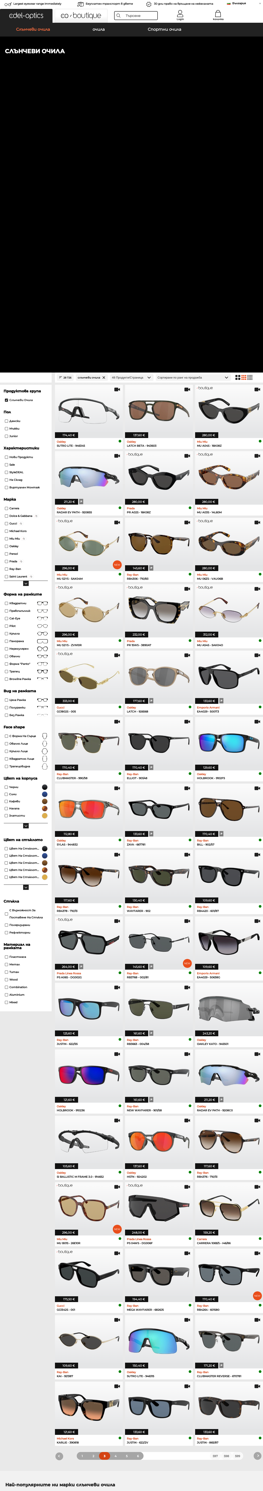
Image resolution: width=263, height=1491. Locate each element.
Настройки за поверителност (28, 1385)
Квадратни (26, 321)
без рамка (26, 433)
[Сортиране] (193, 95)
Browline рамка (26, 397)
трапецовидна (26, 484)
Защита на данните (28, 1469)
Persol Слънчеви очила (22, 1221)
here (118, 1327)
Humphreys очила (19, 1270)
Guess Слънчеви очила (146, 1226)
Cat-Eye (26, 336)
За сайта (54, 1469)
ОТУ (6, 1469)
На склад (13, 198)
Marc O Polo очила (19, 1264)
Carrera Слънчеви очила (23, 1226)
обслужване (99, 1378)
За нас (8, 1378)
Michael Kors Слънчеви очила (27, 1232)
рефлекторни (17, 650)
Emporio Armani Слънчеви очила (154, 1210)
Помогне (181, 1378)
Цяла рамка (26, 418)
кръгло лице (26, 469)
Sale (10, 182)
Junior (11, 154)
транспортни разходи (107, 1390)
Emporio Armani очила (22, 1275)
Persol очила (141, 1259)
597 (215, 1174)
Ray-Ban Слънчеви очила (24, 1210)
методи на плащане (105, 1385)
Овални (26, 374)
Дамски (12, 139)
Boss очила (140, 1264)
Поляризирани (17, 643)
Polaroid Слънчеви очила (147, 1216)
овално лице (26, 461)
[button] (26, 16)
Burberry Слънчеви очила (148, 1221)
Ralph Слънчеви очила (146, 1232)
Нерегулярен (26, 367)
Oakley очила (15, 1259)
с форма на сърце (26, 454)
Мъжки (12, 146)
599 (237, 1174)
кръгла (26, 351)
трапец (26, 389)
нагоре (253, 1469)
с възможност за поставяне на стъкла (24, 632)
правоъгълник (26, 329)
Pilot (26, 344)
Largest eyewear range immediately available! (37, 5)
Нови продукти (19, 175)
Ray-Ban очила (16, 1253)
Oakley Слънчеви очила (23, 1216)
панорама (26, 359)
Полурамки (26, 425)
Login (180, 19)
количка (218, 19)
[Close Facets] (26, 96)
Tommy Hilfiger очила (148, 1270)
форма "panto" (26, 382)
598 (226, 1174)
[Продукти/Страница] (132, 95)
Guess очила (141, 1253)
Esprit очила (141, 1275)
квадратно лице (26, 477)
